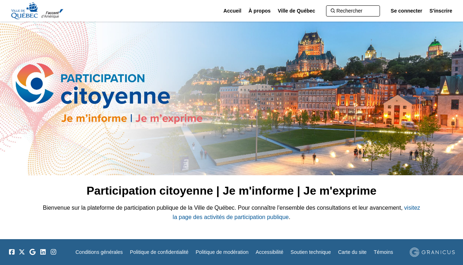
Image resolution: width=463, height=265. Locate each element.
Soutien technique (310, 252)
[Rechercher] (353, 11)
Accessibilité (269, 252)
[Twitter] (22, 252)
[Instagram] (53, 252)
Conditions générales (99, 252)
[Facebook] (11, 252)
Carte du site (352, 252)
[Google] (32, 252)
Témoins (383, 252)
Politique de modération (222, 252)
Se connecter (406, 11)
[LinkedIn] (42, 252)
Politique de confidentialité (159, 252)
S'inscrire (441, 11)
